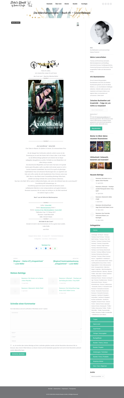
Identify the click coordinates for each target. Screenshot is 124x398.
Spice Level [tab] (95, 324)
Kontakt (50, 388)
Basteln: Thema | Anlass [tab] (99, 343)
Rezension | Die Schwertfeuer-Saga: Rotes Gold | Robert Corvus (69, 289)
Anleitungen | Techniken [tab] (99, 352)
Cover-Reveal (45, 238)
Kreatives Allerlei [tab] (97, 361)
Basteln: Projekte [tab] (97, 347)
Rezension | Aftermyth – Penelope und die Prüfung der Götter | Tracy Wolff (70, 279)
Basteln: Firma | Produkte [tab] (99, 357)
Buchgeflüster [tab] (96, 338)
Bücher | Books (16, 22)
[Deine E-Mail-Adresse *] (98, 110)
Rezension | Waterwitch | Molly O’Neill (32, 288)
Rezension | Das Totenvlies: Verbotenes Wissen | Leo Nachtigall (103, 215)
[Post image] (15, 281)
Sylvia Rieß (48, 205)
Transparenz (72, 388)
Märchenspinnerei (46, 207)
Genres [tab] (94, 230)
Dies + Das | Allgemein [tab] (99, 366)
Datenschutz (57, 388)
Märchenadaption (49, 210)
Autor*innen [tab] (95, 329)
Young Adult (58, 210)
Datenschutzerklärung (103, 117)
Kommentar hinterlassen (57, 236)
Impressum (65, 388)
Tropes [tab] (94, 319)
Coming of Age (39, 210)
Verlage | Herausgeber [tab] (98, 333)
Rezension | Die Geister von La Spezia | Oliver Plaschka (32, 279)
